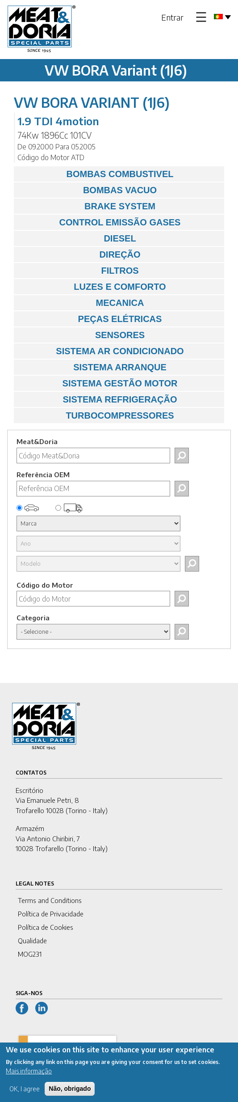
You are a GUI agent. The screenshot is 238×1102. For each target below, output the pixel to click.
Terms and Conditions (50, 900)
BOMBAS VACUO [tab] (87, 190)
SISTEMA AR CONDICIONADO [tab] (101, 351)
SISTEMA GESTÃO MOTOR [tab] (97, 383)
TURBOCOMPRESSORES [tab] (96, 415)
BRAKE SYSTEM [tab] (86, 206)
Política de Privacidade (51, 914)
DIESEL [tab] (77, 238)
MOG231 (30, 954)
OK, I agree (24, 1094)
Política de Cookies (45, 927)
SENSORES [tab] (81, 335)
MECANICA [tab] (81, 303)
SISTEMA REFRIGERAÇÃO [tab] (97, 399)
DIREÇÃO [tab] (79, 254)
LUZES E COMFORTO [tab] (92, 287)
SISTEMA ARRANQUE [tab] (92, 367)
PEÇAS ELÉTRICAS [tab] (90, 319)
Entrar (172, 17)
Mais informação (29, 1076)
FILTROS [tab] (78, 271)
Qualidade (32, 941)
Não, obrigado (70, 1094)
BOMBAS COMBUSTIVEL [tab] (96, 174)
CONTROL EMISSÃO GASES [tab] (99, 222)
